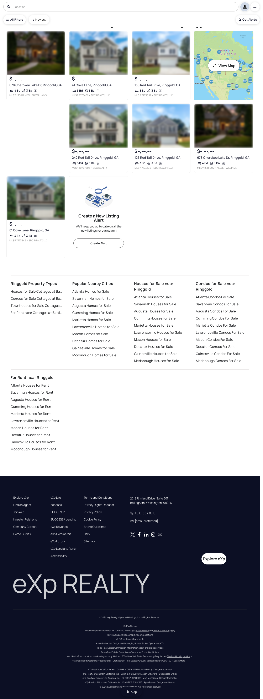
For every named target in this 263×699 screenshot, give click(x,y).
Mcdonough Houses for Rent (33, 449)
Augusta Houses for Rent (31, 399)
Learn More (179, 660)
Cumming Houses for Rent (32, 406)
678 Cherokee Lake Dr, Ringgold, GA (35, 85)
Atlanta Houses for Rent (30, 385)
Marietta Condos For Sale (216, 325)
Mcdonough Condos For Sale (218, 360)
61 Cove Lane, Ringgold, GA (29, 230)
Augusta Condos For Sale (216, 311)
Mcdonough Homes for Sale (94, 355)
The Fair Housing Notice (178, 656)
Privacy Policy (93, 512)
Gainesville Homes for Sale (93, 348)
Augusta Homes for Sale (91, 305)
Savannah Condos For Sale (217, 304)
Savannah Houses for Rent (32, 392)
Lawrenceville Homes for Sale (95, 327)
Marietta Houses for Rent (31, 413)
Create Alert (98, 243)
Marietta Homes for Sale (91, 319)
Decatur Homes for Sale (91, 341)
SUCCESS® (58, 512)
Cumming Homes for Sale (92, 312)
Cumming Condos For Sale (217, 318)
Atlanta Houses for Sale (153, 297)
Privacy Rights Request (99, 504)
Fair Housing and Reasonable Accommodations (130, 634)
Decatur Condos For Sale (215, 346)
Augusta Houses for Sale (153, 311)
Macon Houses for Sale (152, 339)
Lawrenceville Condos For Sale (220, 332)
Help (87, 534)
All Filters (14, 19)
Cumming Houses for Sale (154, 318)
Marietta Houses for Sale (154, 325)
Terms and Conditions (98, 497)
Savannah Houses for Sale (155, 304)
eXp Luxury (58, 541)
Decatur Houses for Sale (153, 346)
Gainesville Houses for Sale (156, 353)
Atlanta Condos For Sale (215, 297)
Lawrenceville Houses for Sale (158, 332)
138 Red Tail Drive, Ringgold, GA (157, 85)
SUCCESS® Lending (63, 519)
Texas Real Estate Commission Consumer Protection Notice (130, 652)
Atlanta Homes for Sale (90, 291)
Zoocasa (56, 504)
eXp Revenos (59, 526)
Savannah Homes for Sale (93, 298)
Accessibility (59, 555)
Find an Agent (22, 504)
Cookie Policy (92, 519)
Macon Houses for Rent (29, 428)
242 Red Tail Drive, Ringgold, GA (95, 157)
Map (131, 692)
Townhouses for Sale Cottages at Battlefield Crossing (37, 305)
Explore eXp (21, 497)
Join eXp (18, 512)
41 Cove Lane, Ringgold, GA (92, 85)
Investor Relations (25, 519)
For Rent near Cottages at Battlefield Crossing (37, 312)
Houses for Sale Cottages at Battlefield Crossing (37, 291)
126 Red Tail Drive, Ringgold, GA (157, 157)
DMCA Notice (130, 626)
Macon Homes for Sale (90, 334)
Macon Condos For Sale (214, 339)
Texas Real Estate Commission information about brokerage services (130, 647)
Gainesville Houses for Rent (33, 442)
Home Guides (22, 534)
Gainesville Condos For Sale (218, 353)
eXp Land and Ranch (64, 548)
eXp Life (56, 497)
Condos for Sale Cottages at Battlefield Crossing (37, 298)
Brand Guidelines (95, 526)
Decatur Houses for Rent (30, 435)
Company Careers (25, 526)
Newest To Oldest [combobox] (41, 19)
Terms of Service (161, 630)
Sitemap (89, 541)
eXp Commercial (61, 534)
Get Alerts (248, 19)
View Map (224, 65)
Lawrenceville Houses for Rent (35, 420)
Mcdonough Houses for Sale (156, 360)
